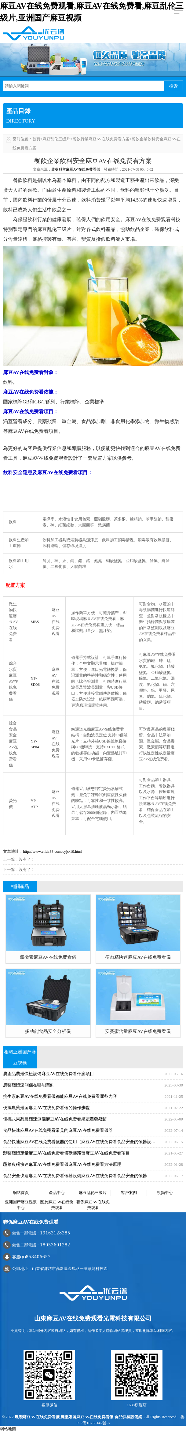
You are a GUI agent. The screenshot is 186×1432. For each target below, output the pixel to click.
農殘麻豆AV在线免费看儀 (37, 1417)
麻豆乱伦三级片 (56, 139)
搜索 (173, 86)
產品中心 (57, 1192)
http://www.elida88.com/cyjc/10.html (52, 851)
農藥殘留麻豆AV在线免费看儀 (75, 169)
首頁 (36, 139)
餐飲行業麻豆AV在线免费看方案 (101, 139)
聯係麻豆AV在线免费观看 (92, 1205)
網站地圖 (8, 1428)
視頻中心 (165, 1192)
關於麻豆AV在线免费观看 (56, 1205)
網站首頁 (21, 1192)
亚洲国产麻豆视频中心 (21, 1205)
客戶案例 (129, 1192)
